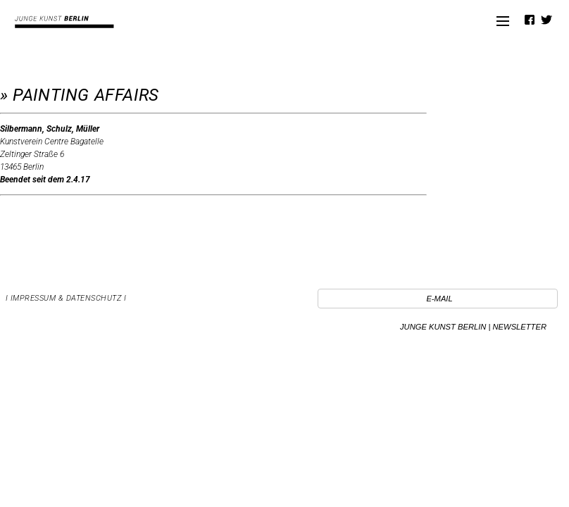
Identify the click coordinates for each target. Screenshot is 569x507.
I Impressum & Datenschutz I (66, 298)
